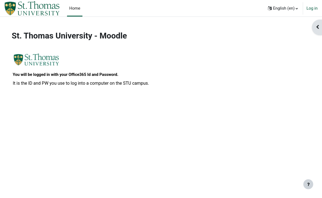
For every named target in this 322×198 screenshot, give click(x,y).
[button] (283, 8)
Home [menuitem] (74, 8)
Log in (312, 8)
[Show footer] (308, 184)
